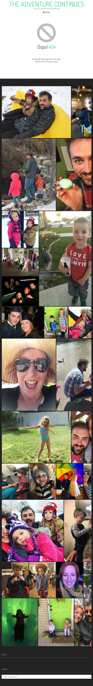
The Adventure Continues (46, 4)
